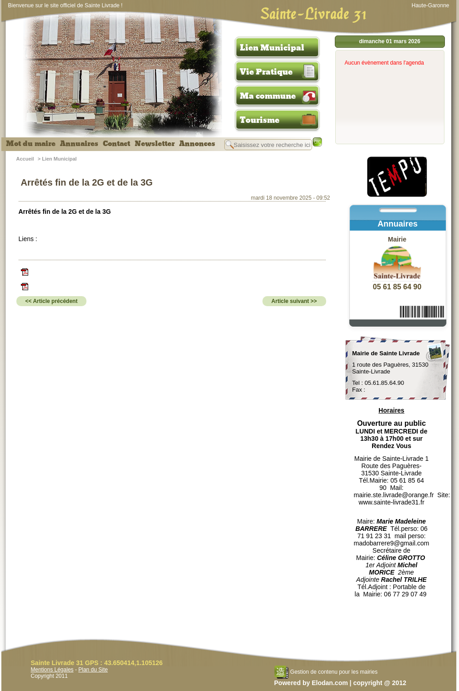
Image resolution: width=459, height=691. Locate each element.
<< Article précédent (51, 301)
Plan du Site (93, 669)
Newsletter (155, 143)
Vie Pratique (266, 72)
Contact (116, 143)
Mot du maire (30, 143)
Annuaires (79, 143)
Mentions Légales (52, 669)
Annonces (197, 143)
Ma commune (268, 96)
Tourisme (259, 120)
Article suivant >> (294, 301)
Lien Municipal (272, 47)
